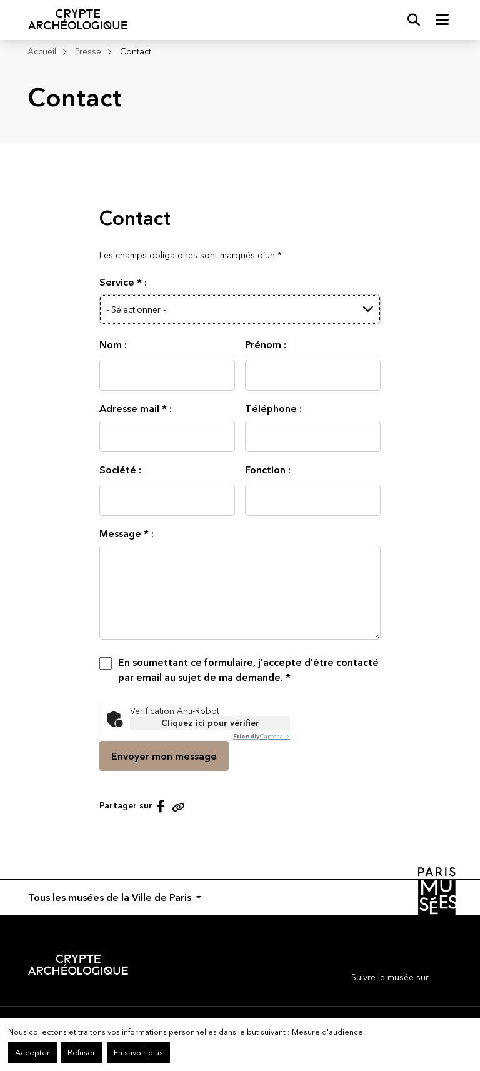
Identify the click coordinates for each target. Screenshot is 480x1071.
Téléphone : (273, 408)
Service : (123, 282)
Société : (120, 469)
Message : (126, 533)
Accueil (42, 51)
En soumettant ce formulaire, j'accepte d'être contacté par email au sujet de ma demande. (248, 669)
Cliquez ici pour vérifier (210, 722)
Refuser (82, 1052)
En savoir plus (138, 1052)
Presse (88, 51)
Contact (135, 51)
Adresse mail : (135, 408)
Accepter (32, 1052)
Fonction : (268, 469)
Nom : (113, 344)
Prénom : (265, 344)
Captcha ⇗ (261, 736)
